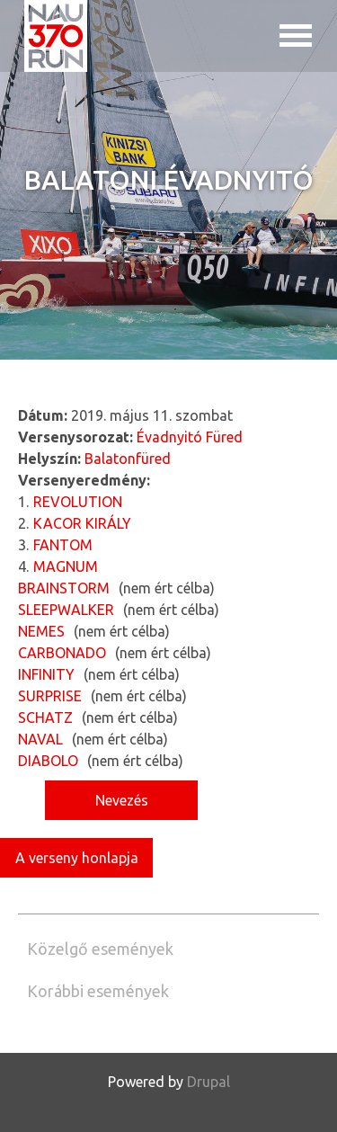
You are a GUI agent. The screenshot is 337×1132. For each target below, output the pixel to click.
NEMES (41, 631)
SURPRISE (50, 696)
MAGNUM (65, 566)
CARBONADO (62, 653)
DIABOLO (48, 761)
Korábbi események (98, 991)
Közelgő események (100, 949)
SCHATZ (45, 717)
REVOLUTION (77, 502)
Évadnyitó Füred (190, 437)
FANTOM (63, 545)
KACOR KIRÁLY (82, 523)
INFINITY (46, 674)
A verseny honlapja (76, 858)
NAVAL (40, 739)
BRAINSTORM (64, 588)
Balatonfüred (127, 458)
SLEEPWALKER (66, 610)
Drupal (208, 1082)
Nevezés (121, 800)
